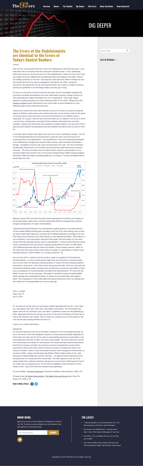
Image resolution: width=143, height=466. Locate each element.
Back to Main (18, 383)
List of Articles (107, 59)
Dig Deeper (80, 6)
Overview (46, 6)
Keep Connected (123, 6)
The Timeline (67, 6)
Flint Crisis (92, 6)
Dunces (56, 6)
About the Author (106, 6)
